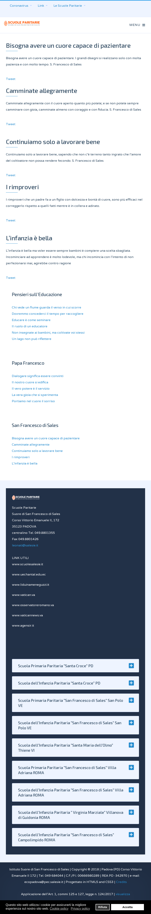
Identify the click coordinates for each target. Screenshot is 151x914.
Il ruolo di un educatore (29, 326)
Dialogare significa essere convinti (37, 376)
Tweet (10, 79)
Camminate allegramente (41, 90)
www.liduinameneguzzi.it (30, 585)
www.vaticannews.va (27, 615)
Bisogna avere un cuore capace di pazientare (68, 45)
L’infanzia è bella (29, 237)
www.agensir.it (23, 625)
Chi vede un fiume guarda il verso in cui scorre (46, 307)
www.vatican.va (23, 595)
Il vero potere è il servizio (31, 388)
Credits (121, 882)
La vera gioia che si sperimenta (35, 395)
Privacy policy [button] (80, 908)
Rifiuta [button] (102, 907)
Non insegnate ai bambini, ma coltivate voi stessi (48, 332)
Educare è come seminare (31, 320)
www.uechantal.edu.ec (29, 574)
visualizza (123, 894)
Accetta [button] (127, 907)
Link (43, 6)
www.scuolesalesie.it (27, 564)
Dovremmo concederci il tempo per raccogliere (47, 314)
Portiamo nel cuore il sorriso (33, 401)
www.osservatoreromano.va (33, 605)
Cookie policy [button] (59, 908)
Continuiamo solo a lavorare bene (53, 141)
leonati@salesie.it (25, 545)
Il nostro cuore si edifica (30, 382)
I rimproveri (22, 186)
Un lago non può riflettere (31, 339)
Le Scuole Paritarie (69, 6)
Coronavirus (21, 6)
